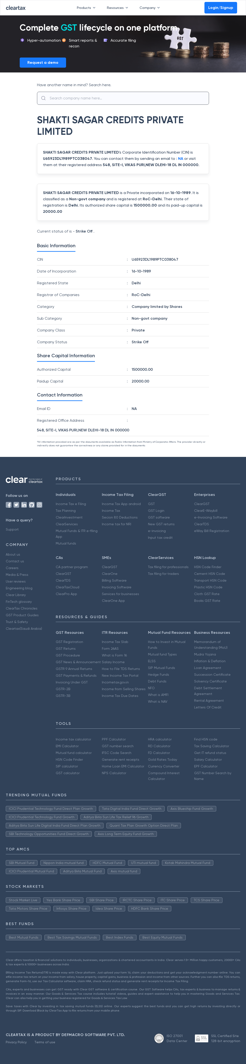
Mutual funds (66, 543)
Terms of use (44, 1042)
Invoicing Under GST (72, 682)
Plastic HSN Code (208, 587)
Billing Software (114, 580)
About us (13, 554)
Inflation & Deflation (210, 661)
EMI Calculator (67, 746)
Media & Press (17, 575)
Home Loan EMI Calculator (123, 766)
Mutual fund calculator (74, 753)
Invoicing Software (116, 587)
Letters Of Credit (207, 707)
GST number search (118, 746)
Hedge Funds (158, 674)
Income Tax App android (121, 504)
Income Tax (111, 511)
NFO (151, 688)
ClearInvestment (69, 517)
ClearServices (67, 524)
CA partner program (72, 567)
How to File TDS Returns (121, 669)
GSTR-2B (63, 689)
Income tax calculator (73, 739)
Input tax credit (160, 537)
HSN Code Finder (207, 567)
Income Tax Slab (115, 642)
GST (151, 504)
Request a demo (42, 62)
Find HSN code (205, 739)
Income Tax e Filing (71, 504)
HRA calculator (160, 739)
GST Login (156, 511)
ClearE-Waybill (205, 511)
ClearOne (109, 574)
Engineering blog (19, 588)
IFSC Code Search (116, 753)
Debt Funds (157, 681)
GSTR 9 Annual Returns (74, 669)
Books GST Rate (207, 601)
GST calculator (68, 773)
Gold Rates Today (162, 759)
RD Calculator (159, 746)
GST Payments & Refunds (76, 675)
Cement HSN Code (209, 574)
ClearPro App (66, 594)
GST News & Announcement (78, 662)
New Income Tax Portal (120, 675)
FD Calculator (159, 753)
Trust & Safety (17, 622)
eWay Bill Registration (211, 531)
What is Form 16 (114, 655)
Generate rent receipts (120, 759)
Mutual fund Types (162, 654)
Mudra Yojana (205, 654)
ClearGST (201, 504)
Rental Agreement (209, 700)
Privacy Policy (16, 1042)
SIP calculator (67, 766)
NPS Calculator (114, 773)
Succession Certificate (212, 674)
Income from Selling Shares (124, 689)
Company (151, 8)
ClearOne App (113, 601)
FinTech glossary (19, 601)
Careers (12, 568)
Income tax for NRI (116, 524)
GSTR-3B (63, 696)
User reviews (16, 581)
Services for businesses (120, 594)
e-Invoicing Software (211, 517)
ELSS (152, 661)
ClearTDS (201, 524)
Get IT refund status (210, 753)
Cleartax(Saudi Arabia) (24, 628)
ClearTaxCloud (67, 587)
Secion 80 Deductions (120, 517)
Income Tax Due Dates (120, 696)
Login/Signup (220, 7)
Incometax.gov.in (115, 682)
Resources (118, 8)
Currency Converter (163, 766)
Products (87, 8)
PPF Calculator (114, 739)
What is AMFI (158, 695)
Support (12, 529)
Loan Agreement (207, 668)
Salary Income (113, 662)
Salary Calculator (208, 759)
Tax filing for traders (163, 574)
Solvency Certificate (210, 681)
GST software (159, 517)
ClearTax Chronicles (21, 608)
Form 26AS (110, 648)
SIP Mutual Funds (161, 668)
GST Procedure (68, 655)
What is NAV (157, 701)
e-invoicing (157, 531)
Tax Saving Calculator (211, 746)
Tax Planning (66, 511)
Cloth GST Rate (207, 594)
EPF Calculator (205, 766)
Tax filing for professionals (168, 567)
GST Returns (66, 648)
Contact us (15, 561)
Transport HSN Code (210, 580)
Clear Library (16, 595)
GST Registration (69, 642)
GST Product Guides (22, 615)
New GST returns (161, 524)
